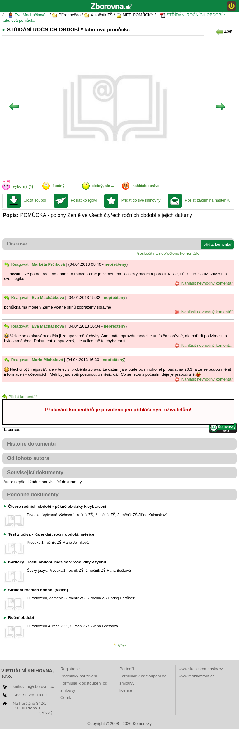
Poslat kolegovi (84, 200)
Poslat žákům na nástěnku (208, 200)
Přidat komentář (19, 396)
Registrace (70, 669)
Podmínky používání (78, 676)
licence (126, 690)
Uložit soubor (35, 200)
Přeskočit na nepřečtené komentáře (167, 253)
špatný (59, 186)
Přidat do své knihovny (141, 200)
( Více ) (45, 712)
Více (120, 646)
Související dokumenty (35, 472)
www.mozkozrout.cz (196, 676)
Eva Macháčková (26, 15)
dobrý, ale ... (103, 186)
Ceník (65, 697)
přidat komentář (218, 244)
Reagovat (16, 264)
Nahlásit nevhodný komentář (203, 283)
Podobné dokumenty (33, 494)
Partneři (127, 669)
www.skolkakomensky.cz (201, 669)
